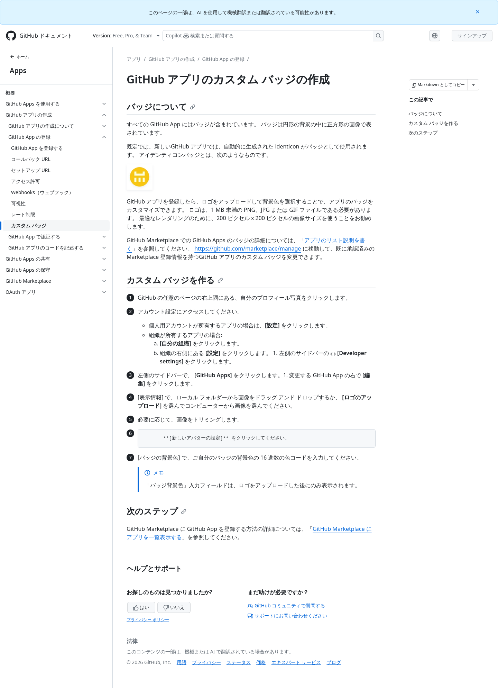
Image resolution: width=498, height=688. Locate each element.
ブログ (333, 662)
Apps (18, 70)
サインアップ (472, 35)
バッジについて (161, 106)
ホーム (19, 57)
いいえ (174, 607)
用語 (181, 662)
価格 (261, 662)
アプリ (134, 59)
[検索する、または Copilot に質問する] (273, 35)
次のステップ (156, 511)
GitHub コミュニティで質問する (286, 605)
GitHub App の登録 (223, 59)
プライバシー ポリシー (148, 620)
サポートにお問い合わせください (287, 615)
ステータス (239, 662)
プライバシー (206, 662)
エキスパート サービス (296, 662)
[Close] (478, 11)
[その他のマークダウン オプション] (473, 84)
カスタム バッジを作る (175, 280)
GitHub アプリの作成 (171, 59)
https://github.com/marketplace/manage (247, 248)
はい (141, 607)
